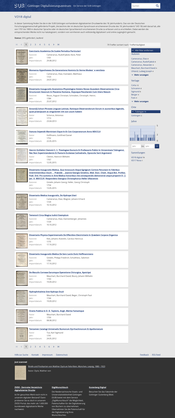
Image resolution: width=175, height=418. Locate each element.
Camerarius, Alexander (142, 65)
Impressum (47, 354)
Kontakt (35, 354)
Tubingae (138, 111)
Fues (134, 97)
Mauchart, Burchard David (144, 68)
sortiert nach (123, 44)
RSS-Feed (156, 354)
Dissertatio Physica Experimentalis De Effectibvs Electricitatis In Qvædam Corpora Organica (73, 235)
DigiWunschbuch (60, 387)
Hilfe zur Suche (21, 354)
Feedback (144, 354)
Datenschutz (62, 354)
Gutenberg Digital (97, 387)
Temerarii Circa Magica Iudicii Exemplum (49, 215)
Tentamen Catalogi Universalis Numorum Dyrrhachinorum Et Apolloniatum (66, 329)
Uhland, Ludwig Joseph (142, 71)
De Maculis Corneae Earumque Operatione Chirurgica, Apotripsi (60, 272)
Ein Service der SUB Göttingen (87, 6)
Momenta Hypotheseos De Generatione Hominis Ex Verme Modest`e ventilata (67, 70)
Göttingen (136, 115)
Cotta (135, 85)
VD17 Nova (137, 160)
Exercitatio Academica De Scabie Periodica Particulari (55, 51)
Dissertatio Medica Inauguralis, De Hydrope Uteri (53, 195)
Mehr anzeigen (140, 74)
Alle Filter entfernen (142, 50)
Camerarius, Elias (140, 58)
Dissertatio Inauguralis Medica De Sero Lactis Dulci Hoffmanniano (61, 254)
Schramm (136, 88)
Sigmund (136, 91)
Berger (135, 94)
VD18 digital (138, 157)
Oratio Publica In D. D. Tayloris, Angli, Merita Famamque (56, 311)
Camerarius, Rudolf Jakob (143, 61)
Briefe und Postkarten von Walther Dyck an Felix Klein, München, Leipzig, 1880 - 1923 (66, 366)
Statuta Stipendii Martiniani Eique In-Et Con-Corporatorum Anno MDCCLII (65, 131)
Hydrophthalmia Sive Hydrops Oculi (46, 291)
